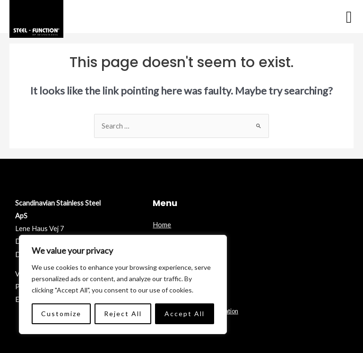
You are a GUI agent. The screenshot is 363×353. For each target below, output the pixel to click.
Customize (61, 314)
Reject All (123, 314)
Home (162, 225)
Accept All (184, 314)
